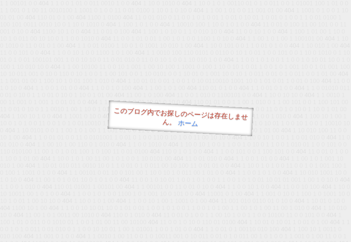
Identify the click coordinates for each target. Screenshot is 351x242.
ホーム (188, 123)
